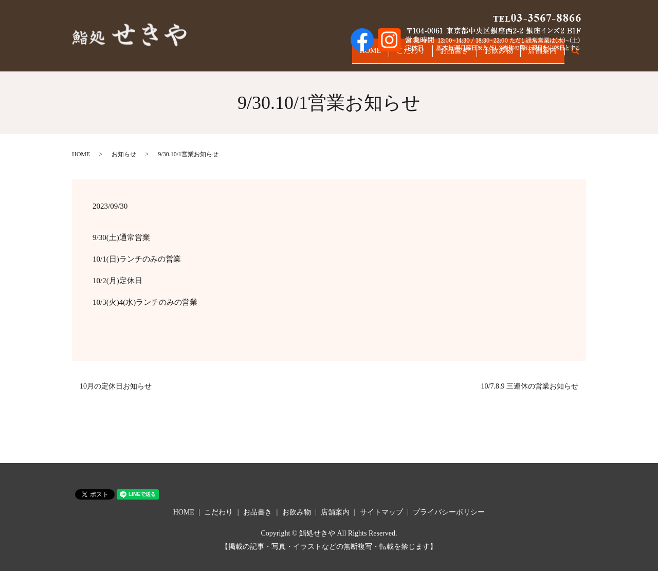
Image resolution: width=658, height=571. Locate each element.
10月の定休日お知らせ (116, 386)
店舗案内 (539, 55)
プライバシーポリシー (449, 512)
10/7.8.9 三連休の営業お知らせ (529, 386)
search (580, 56)
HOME (341, 55)
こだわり (388, 55)
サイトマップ (381, 512)
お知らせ (124, 154)
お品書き (438, 55)
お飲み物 (488, 55)
